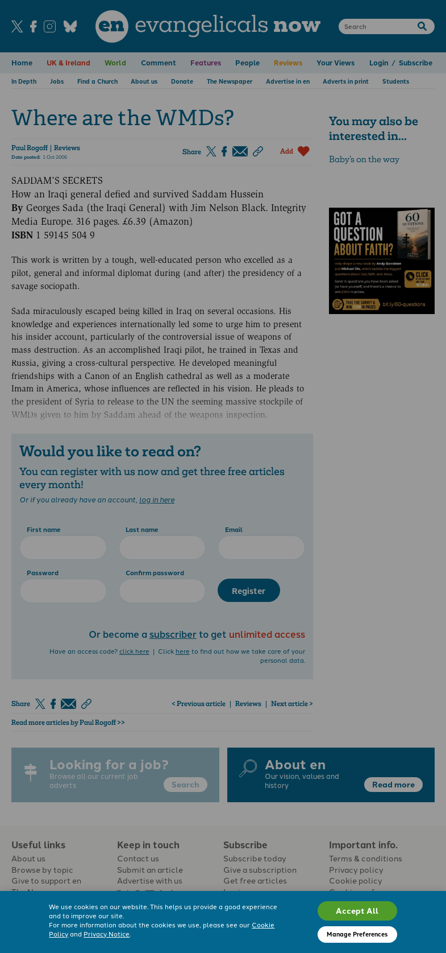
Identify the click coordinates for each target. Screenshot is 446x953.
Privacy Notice (107, 933)
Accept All (357, 910)
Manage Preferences (357, 934)
